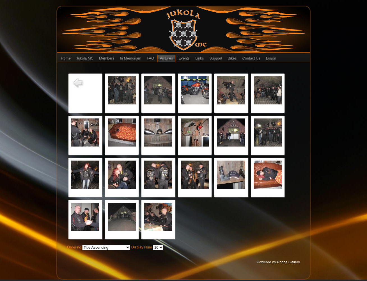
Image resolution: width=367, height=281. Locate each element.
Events (184, 58)
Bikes (232, 58)
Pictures (166, 58)
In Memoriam (130, 58)
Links (199, 58)
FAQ (150, 58)
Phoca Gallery (288, 262)
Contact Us (251, 58)
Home (66, 58)
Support (215, 58)
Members (106, 58)
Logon (271, 58)
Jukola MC (84, 58)
